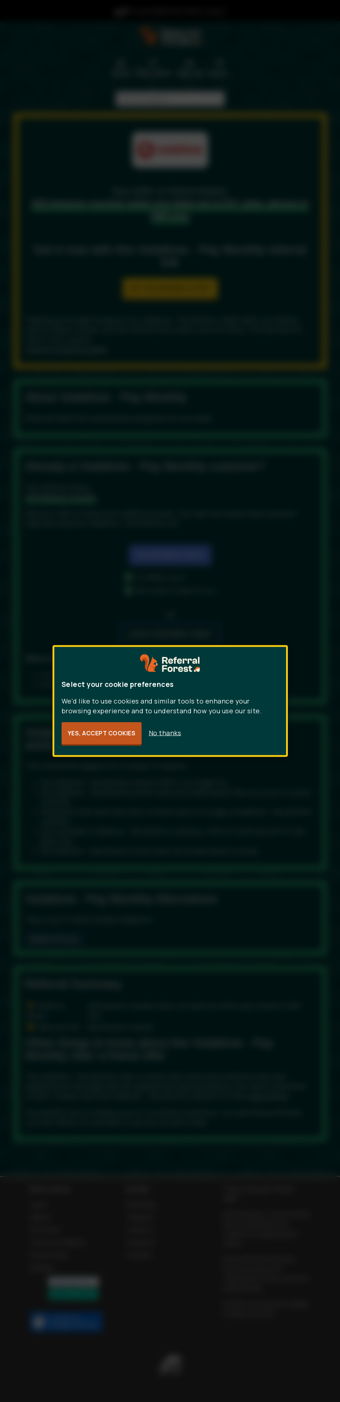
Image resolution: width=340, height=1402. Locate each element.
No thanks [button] (165, 732)
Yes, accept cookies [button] (102, 733)
